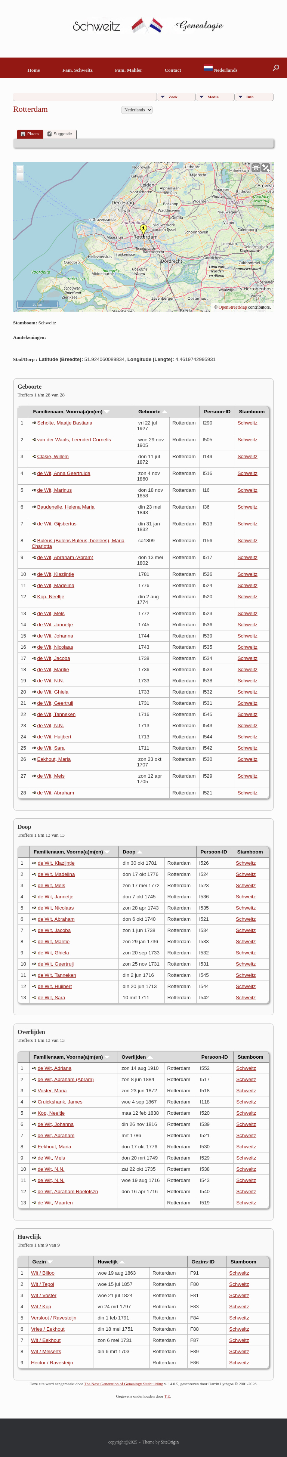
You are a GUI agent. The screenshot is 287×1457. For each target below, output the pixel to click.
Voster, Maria (52, 1090)
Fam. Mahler (128, 70)
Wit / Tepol (42, 1284)
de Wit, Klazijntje (55, 574)
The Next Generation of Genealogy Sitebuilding (123, 1384)
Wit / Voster (43, 1295)
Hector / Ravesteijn (52, 1362)
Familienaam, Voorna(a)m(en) (71, 411)
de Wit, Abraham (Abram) (65, 557)
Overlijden (137, 1057)
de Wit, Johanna (55, 636)
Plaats (30, 134)
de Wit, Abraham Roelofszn (68, 1191)
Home (34, 70)
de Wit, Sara (51, 748)
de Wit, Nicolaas (55, 647)
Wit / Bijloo (43, 1273)
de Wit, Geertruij (55, 703)
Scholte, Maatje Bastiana (64, 423)
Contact (173, 70)
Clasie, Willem (53, 456)
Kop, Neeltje (51, 596)
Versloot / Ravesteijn (54, 1318)
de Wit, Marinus (54, 490)
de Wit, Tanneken (56, 714)
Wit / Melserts (46, 1351)
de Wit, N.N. (50, 680)
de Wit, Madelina (55, 585)
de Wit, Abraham (55, 793)
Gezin (43, 1262)
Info (250, 97)
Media (213, 97)
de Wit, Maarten (55, 1203)
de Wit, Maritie (53, 669)
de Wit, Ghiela (53, 692)
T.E (167, 1396)
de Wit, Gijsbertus (57, 524)
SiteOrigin (170, 1442)
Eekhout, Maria (54, 759)
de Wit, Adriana (54, 1068)
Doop (132, 852)
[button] (276, 68)
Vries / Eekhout (48, 1329)
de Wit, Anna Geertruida (63, 473)
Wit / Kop (41, 1306)
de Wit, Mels (51, 613)
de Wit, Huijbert (54, 737)
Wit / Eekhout (46, 1340)
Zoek (173, 97)
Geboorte (152, 411)
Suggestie (59, 134)
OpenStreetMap (233, 307)
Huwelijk (111, 1262)
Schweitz (247, 423)
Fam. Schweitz (77, 70)
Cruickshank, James (60, 1102)
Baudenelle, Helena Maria (66, 507)
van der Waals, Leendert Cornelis (74, 439)
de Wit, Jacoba (53, 658)
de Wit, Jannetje (55, 624)
